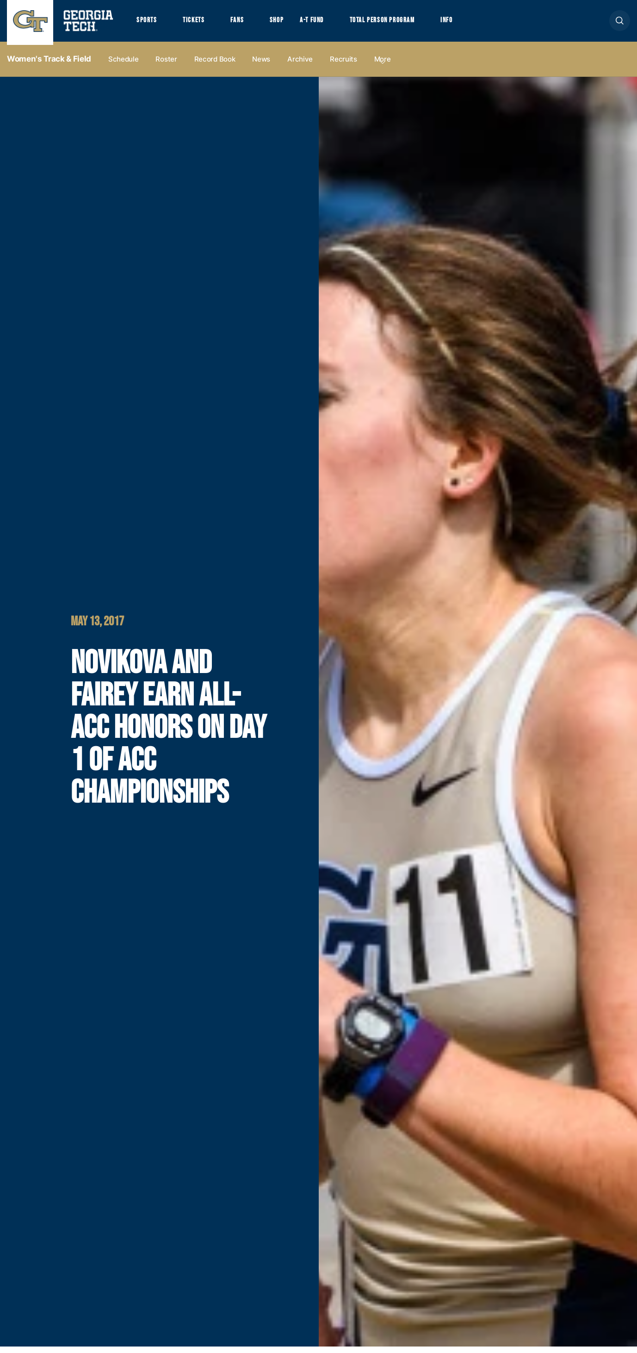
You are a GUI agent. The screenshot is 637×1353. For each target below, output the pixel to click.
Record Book (214, 65)
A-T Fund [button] (325, 23)
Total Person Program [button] (403, 23)
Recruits (343, 65)
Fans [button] (245, 23)
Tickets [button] (198, 23)
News (261, 65)
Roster (166, 65)
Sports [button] (147, 23)
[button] (619, 23)
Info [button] (474, 23)
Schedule (123, 65)
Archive (300, 65)
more (382, 65)
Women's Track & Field (49, 65)
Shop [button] (287, 23)
